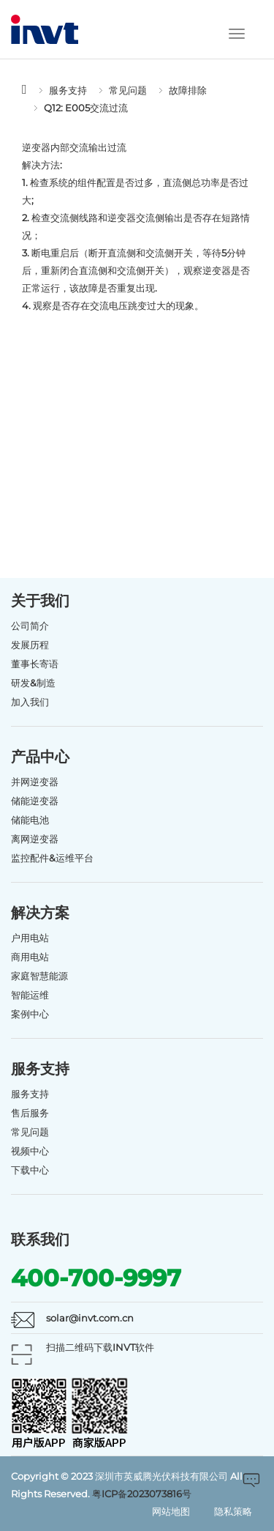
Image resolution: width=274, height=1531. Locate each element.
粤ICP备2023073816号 (141, 1494)
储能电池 (30, 820)
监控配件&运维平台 (52, 858)
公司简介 (30, 625)
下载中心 (30, 1170)
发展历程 (30, 644)
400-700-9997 (96, 1278)
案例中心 (30, 1014)
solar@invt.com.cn (90, 1318)
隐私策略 (233, 1511)
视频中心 (30, 1151)
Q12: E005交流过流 (86, 108)
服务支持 (68, 90)
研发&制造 (33, 683)
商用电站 (30, 957)
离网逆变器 (34, 839)
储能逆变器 (34, 801)
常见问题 (128, 90)
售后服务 (30, 1113)
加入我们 (30, 702)
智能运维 (30, 995)
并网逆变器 (34, 781)
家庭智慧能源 (39, 976)
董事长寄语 (34, 664)
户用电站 (30, 938)
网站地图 (171, 1511)
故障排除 (188, 90)
